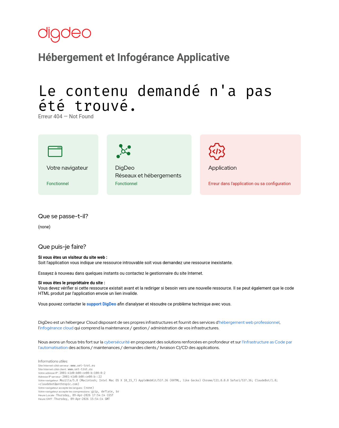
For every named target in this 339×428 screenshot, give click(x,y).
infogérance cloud (56, 328)
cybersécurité (117, 342)
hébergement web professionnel (249, 322)
